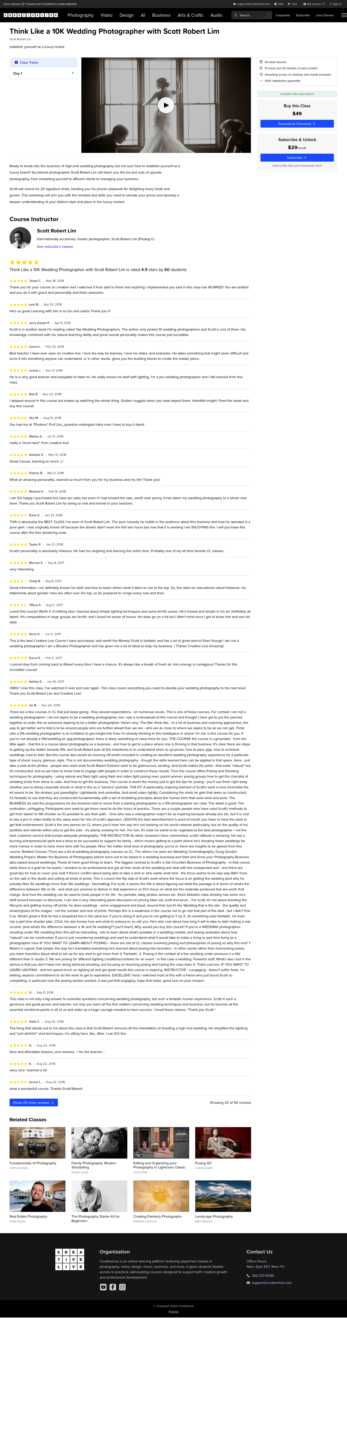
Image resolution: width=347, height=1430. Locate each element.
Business (161, 15)
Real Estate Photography (28, 1216)
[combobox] (252, 15)
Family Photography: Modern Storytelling (93, 1165)
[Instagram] (122, 1287)
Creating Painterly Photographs (157, 1216)
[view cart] (293, 4)
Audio (216, 15)
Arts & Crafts (190, 15)
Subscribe (303, 15)
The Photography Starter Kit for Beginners (95, 1218)
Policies (173, 1312)
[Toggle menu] (344, 15)
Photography (81, 15)
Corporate (283, 15)
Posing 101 (203, 1163)
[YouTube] (103, 1287)
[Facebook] (112, 1287)
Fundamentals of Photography (33, 1163)
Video (106, 15)
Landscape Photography (214, 1216)
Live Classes (325, 15)
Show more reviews (33, 1102)
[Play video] (166, 105)
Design (127, 15)
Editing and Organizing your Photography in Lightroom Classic (159, 1165)
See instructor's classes (55, 246)
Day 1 (17, 73)
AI (143, 15)
